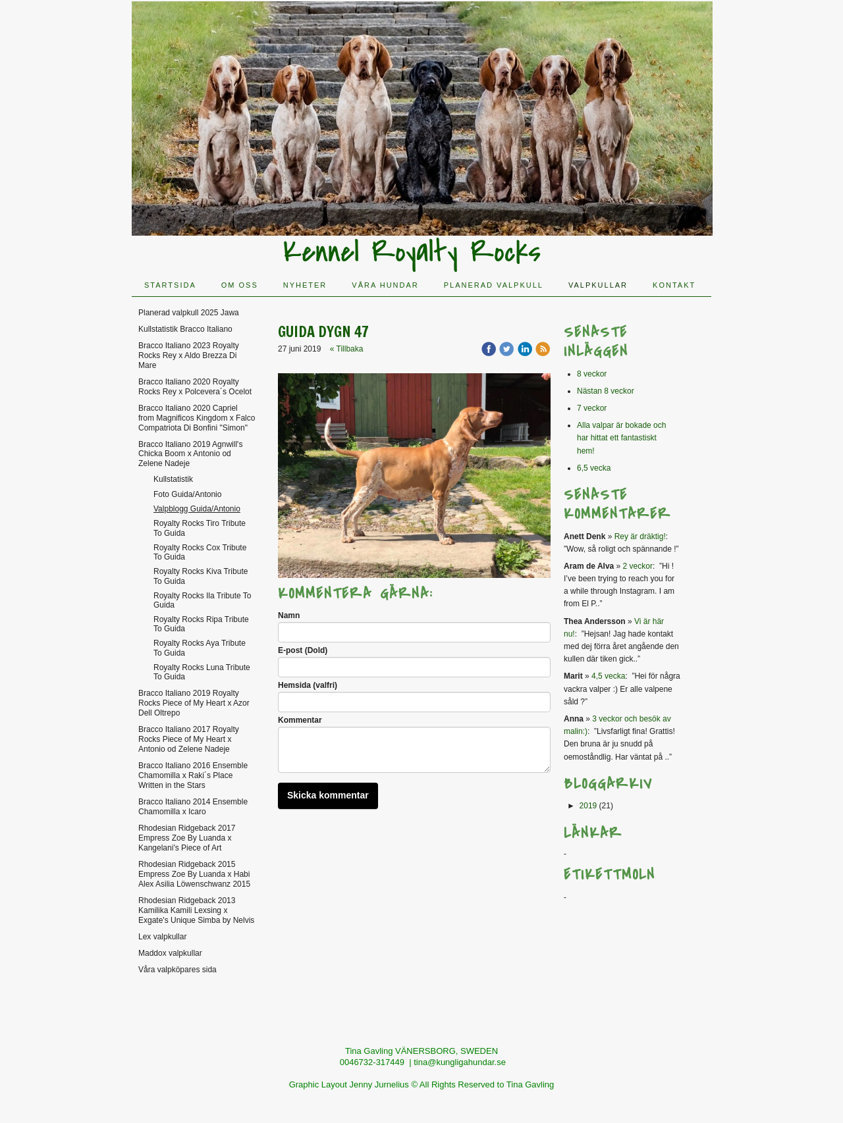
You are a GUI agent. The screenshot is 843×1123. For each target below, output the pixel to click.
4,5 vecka (608, 676)
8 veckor (592, 374)
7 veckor (592, 408)
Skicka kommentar (328, 795)
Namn (289, 615)
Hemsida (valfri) (307, 685)
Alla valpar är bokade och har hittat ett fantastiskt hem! (621, 438)
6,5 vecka (594, 468)
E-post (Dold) (302, 650)
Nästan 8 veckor (605, 391)
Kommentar (300, 720)
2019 (588, 805)
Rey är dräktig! (640, 536)
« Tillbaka (347, 348)
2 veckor (638, 566)
